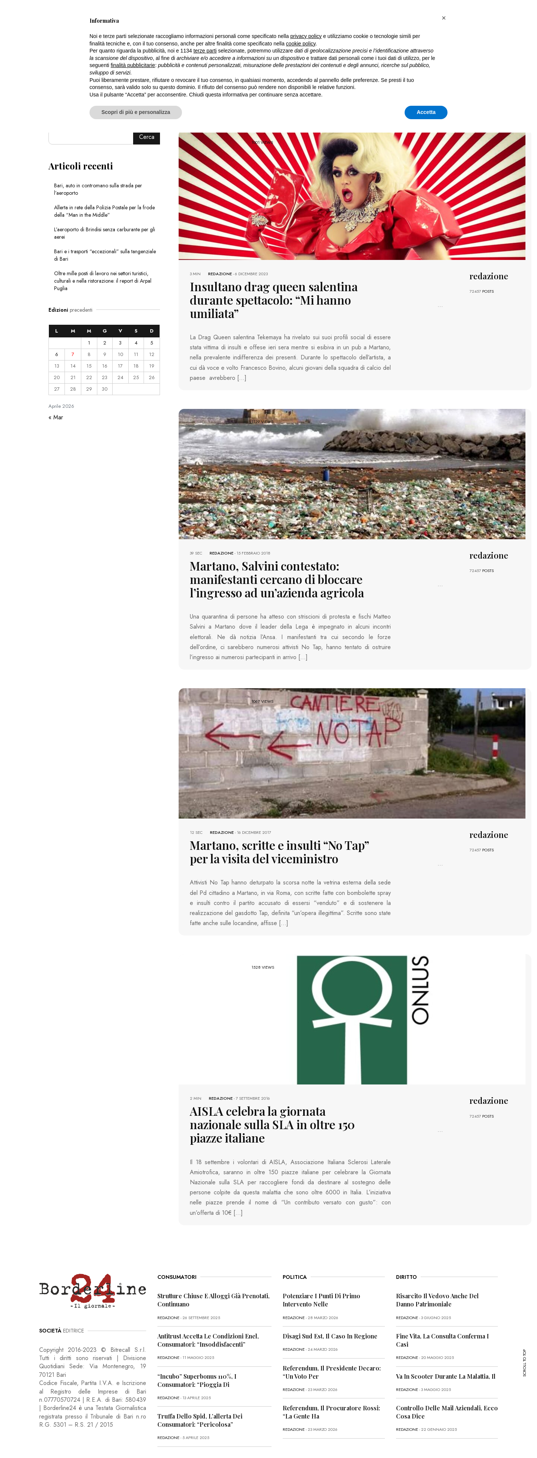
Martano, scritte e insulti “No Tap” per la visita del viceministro (277, 829)
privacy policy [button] (306, 36)
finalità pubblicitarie (133, 65)
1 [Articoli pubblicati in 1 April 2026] (89, 342)
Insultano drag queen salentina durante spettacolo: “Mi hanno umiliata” (276, 291)
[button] (444, 18)
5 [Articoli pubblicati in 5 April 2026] (151, 342)
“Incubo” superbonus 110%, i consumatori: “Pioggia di (196, 1340)
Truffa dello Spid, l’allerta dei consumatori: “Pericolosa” (199, 1380)
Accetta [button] (426, 112)
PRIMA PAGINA (54, 1436)
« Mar (55, 417)
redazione (220, 274)
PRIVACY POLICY (95, 1436)
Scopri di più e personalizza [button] (135, 112)
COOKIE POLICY (138, 1436)
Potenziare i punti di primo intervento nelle (321, 1260)
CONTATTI (174, 1436)
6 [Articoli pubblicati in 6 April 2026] (56, 354)
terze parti (205, 51)
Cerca (146, 137)
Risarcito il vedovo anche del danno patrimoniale (437, 1260)
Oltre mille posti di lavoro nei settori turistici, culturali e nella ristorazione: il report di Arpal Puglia (102, 281)
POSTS (488, 291)
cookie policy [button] (300, 44)
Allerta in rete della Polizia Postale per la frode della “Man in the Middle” (104, 211)
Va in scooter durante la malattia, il (446, 1336)
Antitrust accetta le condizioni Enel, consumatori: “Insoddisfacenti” (208, 1300)
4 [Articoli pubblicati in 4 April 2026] (136, 342)
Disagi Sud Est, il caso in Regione (330, 1296)
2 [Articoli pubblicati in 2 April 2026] (104, 342)
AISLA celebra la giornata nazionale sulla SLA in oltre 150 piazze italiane (279, 1092)
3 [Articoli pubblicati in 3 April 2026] (120, 342)
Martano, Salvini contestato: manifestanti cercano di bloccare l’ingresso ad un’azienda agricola (279, 560)
